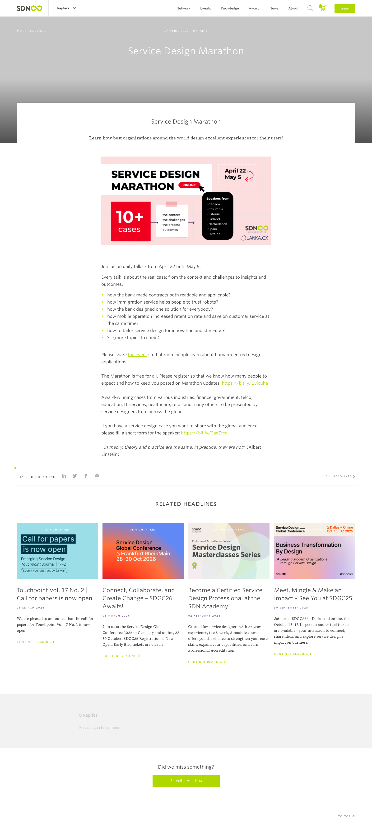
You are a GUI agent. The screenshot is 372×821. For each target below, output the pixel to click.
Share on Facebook (86, 476)
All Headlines (33, 30)
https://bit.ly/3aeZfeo (204, 432)
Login (344, 8)
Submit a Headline (186, 781)
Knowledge (230, 8)
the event (137, 354)
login (96, 727)
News (274, 8)
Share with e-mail (97, 476)
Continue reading (34, 642)
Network (184, 8)
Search (310, 8)
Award (254, 8)
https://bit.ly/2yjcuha (245, 383)
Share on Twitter (75, 476)
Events (205, 8)
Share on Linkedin (64, 476)
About (293, 8)
